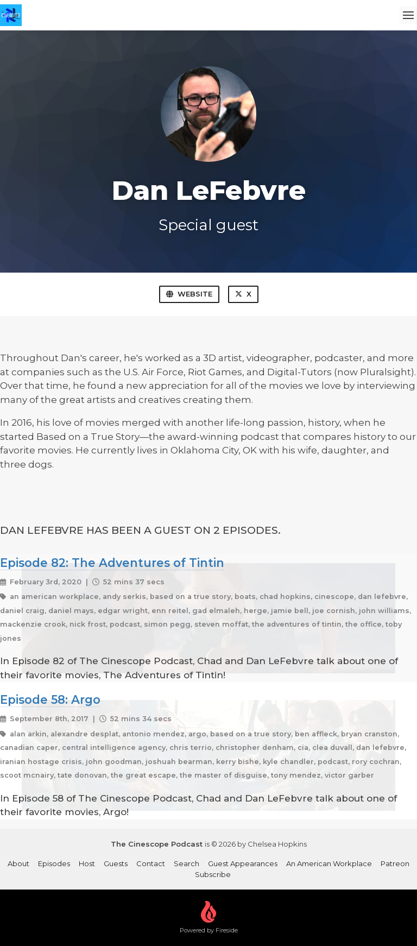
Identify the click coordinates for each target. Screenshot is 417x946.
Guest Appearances (242, 863)
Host (87, 863)
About (18, 863)
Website (189, 293)
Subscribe (213, 874)
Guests (116, 863)
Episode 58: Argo (50, 699)
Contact (150, 863)
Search (186, 863)
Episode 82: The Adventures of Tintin (112, 563)
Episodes (54, 863)
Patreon (395, 863)
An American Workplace (329, 863)
